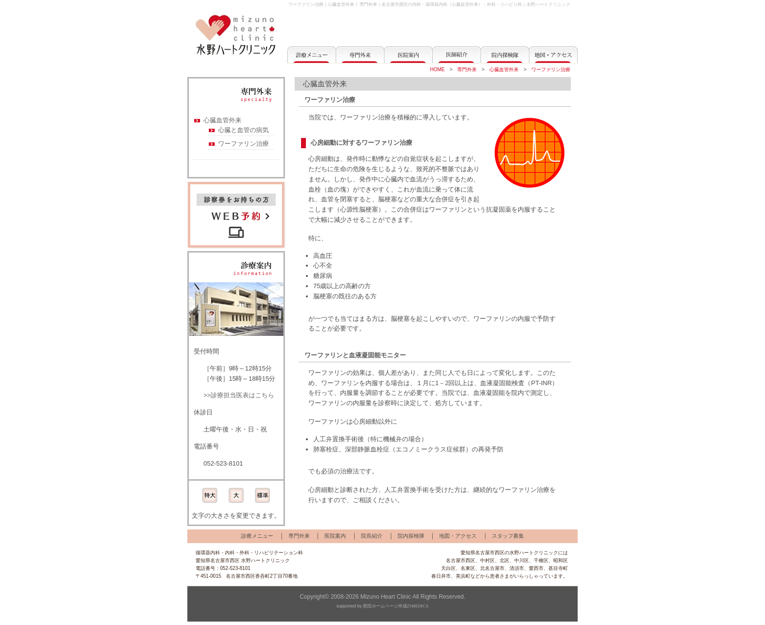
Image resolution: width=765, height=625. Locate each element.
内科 (230, 552)
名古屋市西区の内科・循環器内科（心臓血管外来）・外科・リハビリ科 (452, 4)
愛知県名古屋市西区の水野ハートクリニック (509, 552)
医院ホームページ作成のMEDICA (396, 606)
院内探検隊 (411, 536)
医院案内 (335, 536)
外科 (244, 552)
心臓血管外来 (504, 69)
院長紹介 (371, 536)
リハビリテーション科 (278, 552)
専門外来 (368, 4)
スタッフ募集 (508, 536)
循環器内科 (208, 552)
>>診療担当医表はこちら (238, 395)
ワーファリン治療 (550, 69)
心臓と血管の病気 (243, 130)
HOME (437, 69)
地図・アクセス (458, 536)
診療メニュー (257, 536)
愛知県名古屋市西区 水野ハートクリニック (243, 560)
